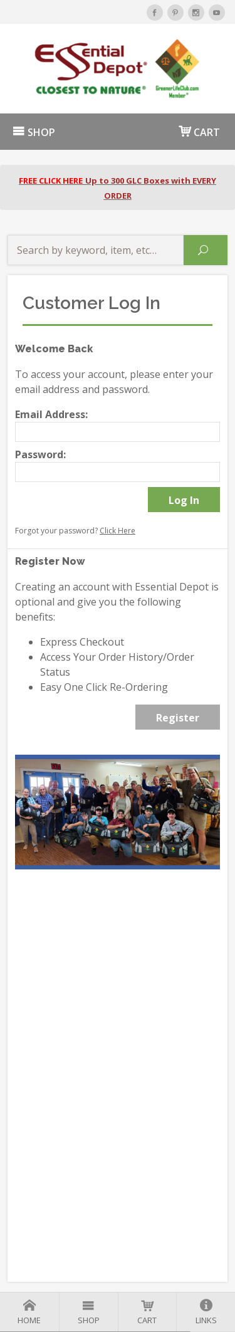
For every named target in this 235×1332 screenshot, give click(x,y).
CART (199, 131)
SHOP (34, 132)
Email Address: (51, 414)
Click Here (117, 530)
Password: (40, 454)
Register (177, 718)
